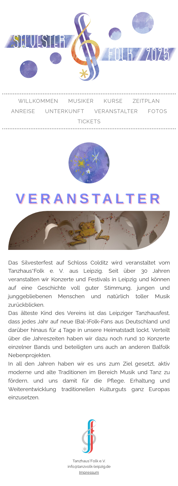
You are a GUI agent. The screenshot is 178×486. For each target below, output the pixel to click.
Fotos (157, 111)
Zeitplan (146, 101)
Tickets (89, 121)
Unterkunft (64, 111)
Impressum (89, 472)
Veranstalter (116, 111)
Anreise (23, 111)
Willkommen (38, 101)
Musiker (81, 101)
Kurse (113, 101)
